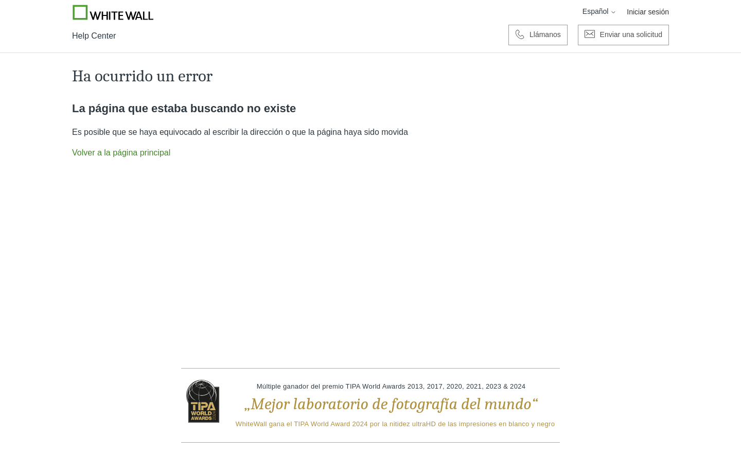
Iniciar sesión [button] (648, 12)
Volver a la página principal (121, 152)
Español (599, 11)
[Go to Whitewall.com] (113, 12)
